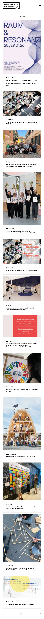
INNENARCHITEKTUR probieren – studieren (20, 604)
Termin (32, 15)
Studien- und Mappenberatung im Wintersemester (22, 270)
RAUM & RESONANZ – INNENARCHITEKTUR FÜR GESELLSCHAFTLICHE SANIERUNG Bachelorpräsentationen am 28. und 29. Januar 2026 (22, 83)
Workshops (22, 16)
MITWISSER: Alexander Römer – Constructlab (20, 456)
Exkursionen (24, 15)
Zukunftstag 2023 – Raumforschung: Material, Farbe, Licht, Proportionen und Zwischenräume (21, 569)
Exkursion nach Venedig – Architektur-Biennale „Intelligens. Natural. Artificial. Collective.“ (21, 165)
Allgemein (15, 15)
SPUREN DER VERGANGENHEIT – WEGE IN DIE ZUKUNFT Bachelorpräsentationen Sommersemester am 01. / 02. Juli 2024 (21, 345)
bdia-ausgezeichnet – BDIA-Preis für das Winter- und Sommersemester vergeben (21, 308)
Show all (7, 15)
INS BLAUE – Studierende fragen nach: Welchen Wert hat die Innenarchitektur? (21, 507)
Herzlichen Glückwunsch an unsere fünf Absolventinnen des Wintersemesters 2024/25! (20, 232)
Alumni (38, 15)
